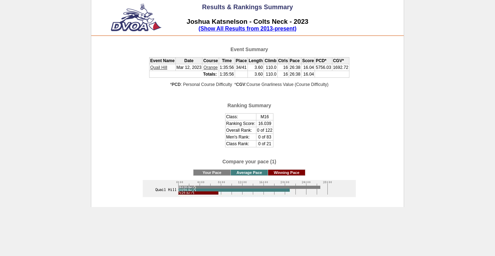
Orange (210, 67)
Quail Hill (158, 67)
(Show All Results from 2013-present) (247, 29)
